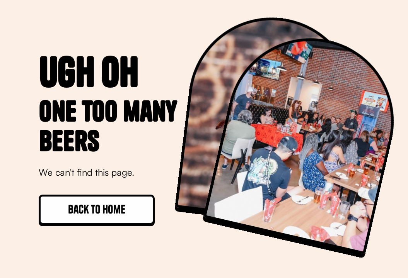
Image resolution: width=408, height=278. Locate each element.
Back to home (96, 209)
